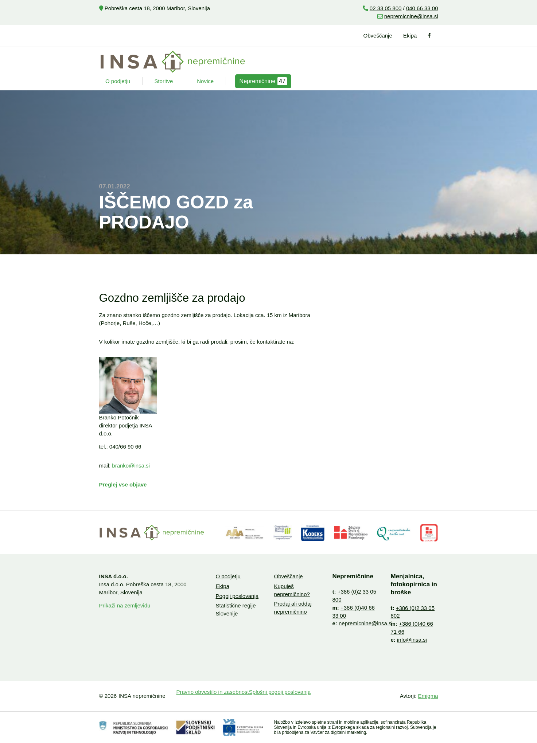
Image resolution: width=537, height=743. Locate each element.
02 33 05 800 (386, 8)
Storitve (163, 81)
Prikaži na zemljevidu (125, 605)
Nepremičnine (263, 81)
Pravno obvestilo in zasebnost (212, 692)
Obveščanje (377, 35)
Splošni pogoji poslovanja (280, 692)
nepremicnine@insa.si (411, 16)
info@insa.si (412, 640)
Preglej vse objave (123, 484)
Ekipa (410, 35)
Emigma (428, 696)
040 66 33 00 (422, 8)
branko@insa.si (131, 465)
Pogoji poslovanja (236, 596)
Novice (205, 81)
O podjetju (117, 81)
